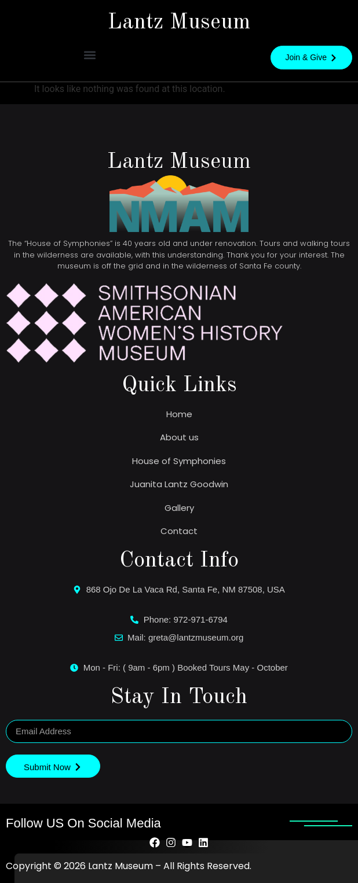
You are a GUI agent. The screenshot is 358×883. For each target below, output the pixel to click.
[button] (89, 54)
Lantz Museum (179, 23)
